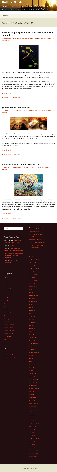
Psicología (7, 319)
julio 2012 (31, 358)
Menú (4, 16)
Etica (5, 295)
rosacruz (20, 167)
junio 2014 (32, 310)
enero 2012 (32, 376)
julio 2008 (31, 433)
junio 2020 (32, 278)
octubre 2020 (33, 275)
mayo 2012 (32, 364)
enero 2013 (32, 340)
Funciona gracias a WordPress (28, 468)
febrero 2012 (33, 373)
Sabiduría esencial (9, 331)
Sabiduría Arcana (43, 38)
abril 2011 (32, 394)
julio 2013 (31, 325)
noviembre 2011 (33, 382)
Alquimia (6, 277)
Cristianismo (7, 286)
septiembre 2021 (34, 269)
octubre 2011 (33, 385)
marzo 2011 (32, 397)
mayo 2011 (32, 391)
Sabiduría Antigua (32, 38)
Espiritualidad (18, 38)
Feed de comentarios (10, 358)
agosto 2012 (32, 355)
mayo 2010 (32, 418)
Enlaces (11, 245)
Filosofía (6, 298)
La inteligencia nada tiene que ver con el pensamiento (13, 256)
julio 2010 (31, 412)
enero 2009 (32, 430)
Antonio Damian (8, 253)
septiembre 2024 (34, 260)
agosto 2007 (32, 442)
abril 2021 (32, 272)
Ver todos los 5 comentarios (12, 98)
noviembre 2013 (33, 319)
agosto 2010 (32, 409)
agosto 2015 (32, 290)
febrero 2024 (33, 263)
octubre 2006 (33, 457)
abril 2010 (32, 421)
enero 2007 (32, 448)
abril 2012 (32, 367)
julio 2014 (31, 307)
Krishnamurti (7, 313)
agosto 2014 (32, 304)
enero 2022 (32, 266)
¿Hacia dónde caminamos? (16, 107)
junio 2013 (32, 328)
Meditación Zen (8, 316)
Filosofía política (8, 301)
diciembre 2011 (33, 379)
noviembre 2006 (33, 454)
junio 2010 (32, 415)
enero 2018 (32, 284)
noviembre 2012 (33, 346)
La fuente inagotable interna (37, 242)
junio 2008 (32, 436)
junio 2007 (32, 445)
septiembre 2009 (34, 424)
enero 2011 (32, 400)
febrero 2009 (33, 427)
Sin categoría (7, 337)
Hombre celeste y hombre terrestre (20, 164)
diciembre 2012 (33, 343)
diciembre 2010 (33, 403)
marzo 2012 (32, 370)
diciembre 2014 (33, 296)
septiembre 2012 (34, 352)
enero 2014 (32, 316)
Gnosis (25, 38)
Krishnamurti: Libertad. (35, 239)
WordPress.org (8, 361)
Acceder (6, 352)
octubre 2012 (33, 349)
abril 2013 (32, 334)
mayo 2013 (32, 331)
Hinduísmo (7, 307)
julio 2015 (31, 293)
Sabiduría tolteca (9, 334)
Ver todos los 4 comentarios (12, 154)
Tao (8, 40)
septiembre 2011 (34, 388)
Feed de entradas (9, 355)
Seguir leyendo (7, 93)
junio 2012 (32, 361)
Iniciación (6, 310)
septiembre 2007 (34, 439)
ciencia (6, 283)
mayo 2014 (32, 313)
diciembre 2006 (33, 451)
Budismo (6, 280)
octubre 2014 (33, 301)
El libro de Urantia (34, 231)
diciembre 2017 (33, 287)
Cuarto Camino (8, 289)
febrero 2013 (33, 337)
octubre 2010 (33, 406)
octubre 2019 (33, 281)
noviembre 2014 (33, 298)
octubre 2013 (33, 322)
